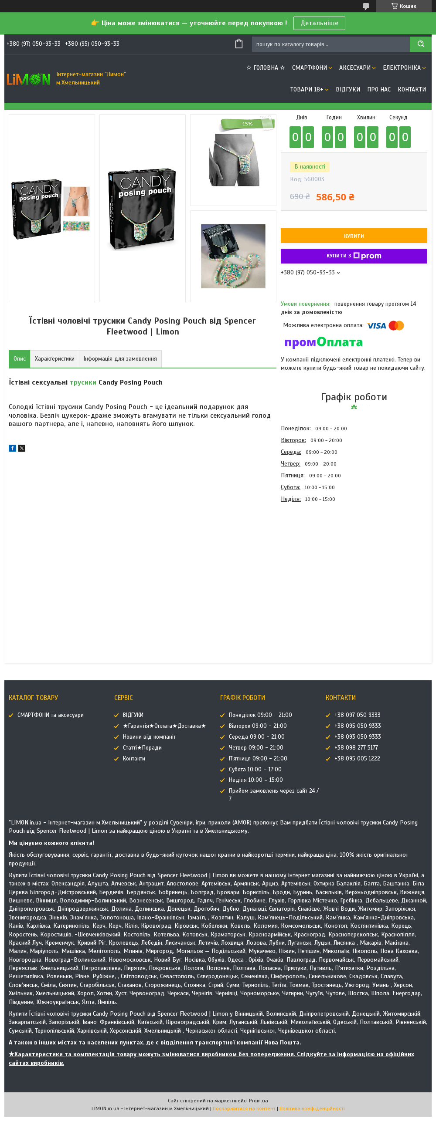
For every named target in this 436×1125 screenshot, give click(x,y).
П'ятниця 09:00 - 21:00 (258, 758)
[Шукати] (421, 44)
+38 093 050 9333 (357, 736)
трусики (83, 382)
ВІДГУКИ (348, 89)
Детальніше (319, 23)
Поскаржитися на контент (244, 1108)
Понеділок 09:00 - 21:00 (260, 715)
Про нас (379, 89)
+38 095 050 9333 (357, 726)
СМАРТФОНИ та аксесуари (50, 715)
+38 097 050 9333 (357, 715)
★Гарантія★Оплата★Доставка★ (164, 726)
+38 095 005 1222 (357, 758)
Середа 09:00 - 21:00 (257, 736)
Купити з (354, 256)
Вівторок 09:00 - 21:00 (258, 726)
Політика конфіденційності (312, 1108)
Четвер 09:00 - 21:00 (256, 747)
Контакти (412, 89)
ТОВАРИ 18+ (307, 89)
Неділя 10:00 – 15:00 (256, 780)
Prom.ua (258, 1101)
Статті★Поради (142, 747)
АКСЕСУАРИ (355, 67)
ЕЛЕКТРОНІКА (402, 67)
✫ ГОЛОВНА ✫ (265, 67)
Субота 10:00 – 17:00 (255, 769)
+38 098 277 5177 (356, 747)
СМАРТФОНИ (309, 67)
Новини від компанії (149, 736)
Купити (354, 236)
